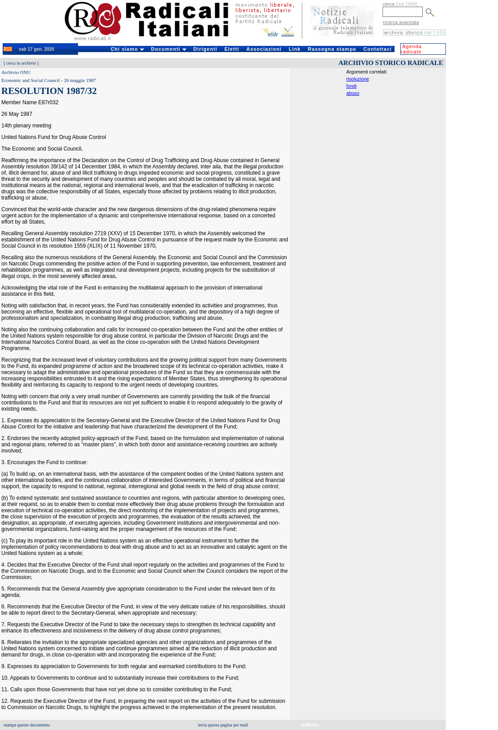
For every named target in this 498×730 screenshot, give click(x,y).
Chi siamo (127, 49)
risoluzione (357, 79)
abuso (352, 93)
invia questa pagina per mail (223, 724)
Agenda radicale (411, 49)
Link (295, 49)
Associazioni (263, 49)
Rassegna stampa (332, 49)
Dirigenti (205, 49)
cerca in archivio (21, 63)
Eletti (231, 49)
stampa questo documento (27, 724)
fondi (351, 86)
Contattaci (377, 49)
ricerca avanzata (401, 22)
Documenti (168, 49)
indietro (310, 725)
